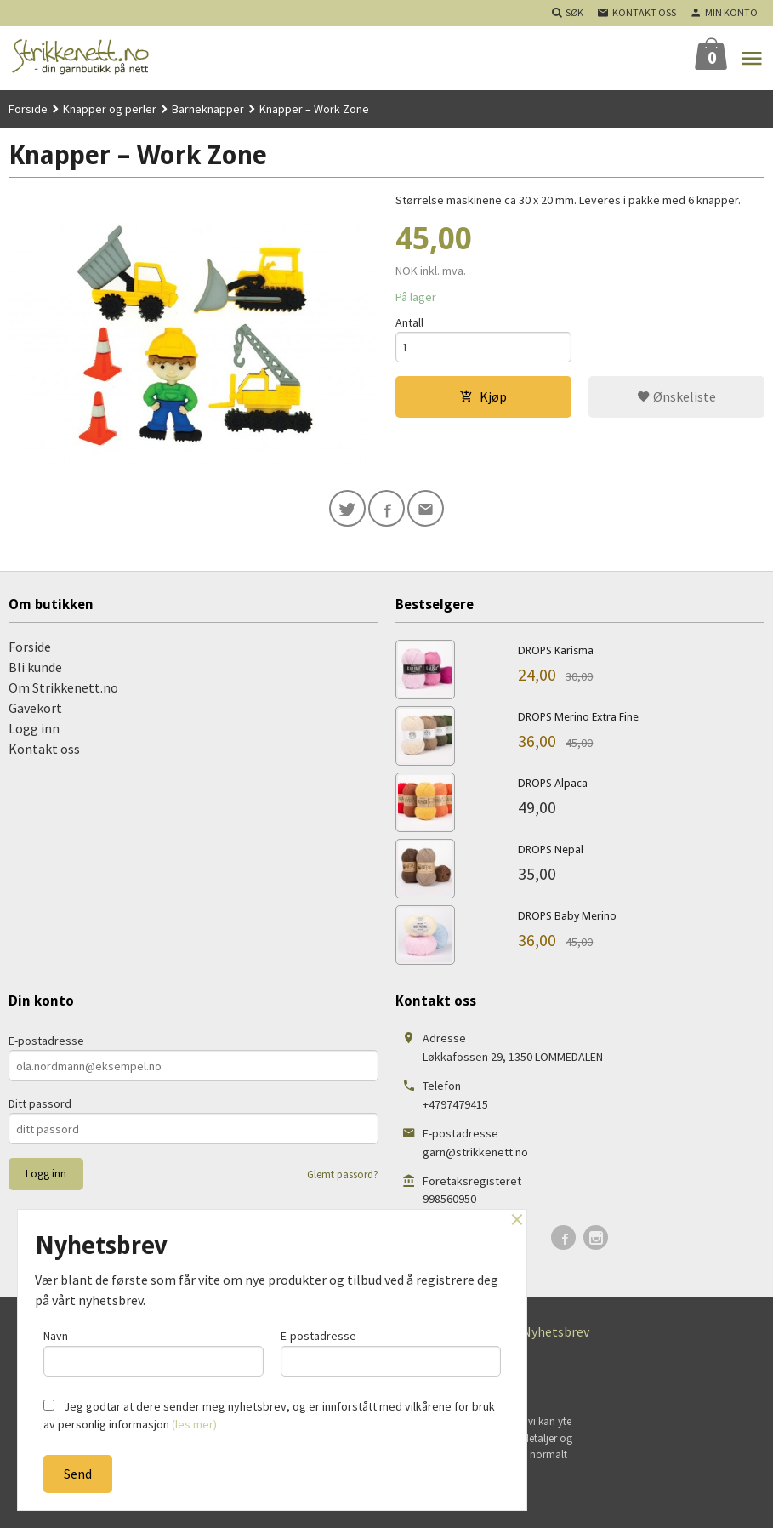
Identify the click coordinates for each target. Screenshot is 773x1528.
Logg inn (34, 729)
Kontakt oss (44, 749)
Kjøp (483, 397)
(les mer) (194, 1424)
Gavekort (35, 708)
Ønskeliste (676, 397)
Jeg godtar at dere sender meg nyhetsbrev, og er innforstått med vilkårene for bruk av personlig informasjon (269, 1415)
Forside (28, 109)
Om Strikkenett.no (63, 688)
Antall (409, 322)
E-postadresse (46, 1041)
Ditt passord (40, 1104)
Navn (153, 1352)
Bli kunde (35, 667)
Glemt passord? (342, 1175)
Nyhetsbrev (555, 1332)
